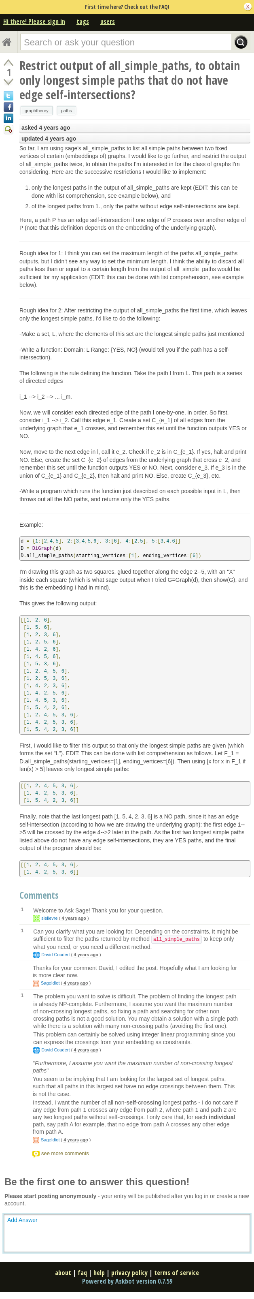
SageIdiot (50, 983)
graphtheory (37, 110)
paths (66, 110)
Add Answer (22, 1220)
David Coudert (55, 954)
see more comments (65, 1153)
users (107, 21)
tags (82, 21)
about (63, 1272)
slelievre (49, 918)
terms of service (176, 1272)
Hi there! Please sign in (34, 21)
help (99, 1272)
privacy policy (129, 1272)
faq (82, 1272)
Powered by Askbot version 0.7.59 (127, 1281)
